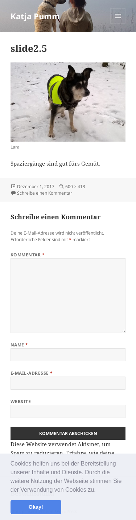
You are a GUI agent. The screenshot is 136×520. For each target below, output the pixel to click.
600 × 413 (75, 186)
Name (19, 345)
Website (21, 401)
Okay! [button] (36, 507)
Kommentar (28, 255)
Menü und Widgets (118, 23)
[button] (98, 490)
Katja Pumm (35, 16)
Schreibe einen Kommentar (44, 193)
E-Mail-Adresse (32, 373)
